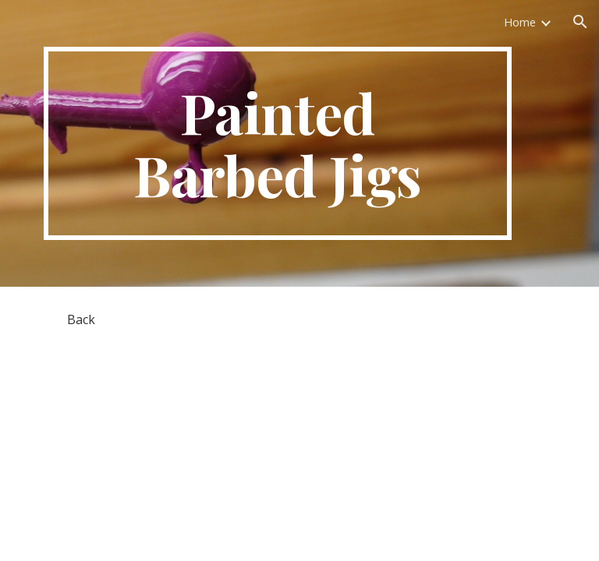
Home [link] (520, 22)
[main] (277, 143)
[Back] (81, 319)
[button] (580, 22)
